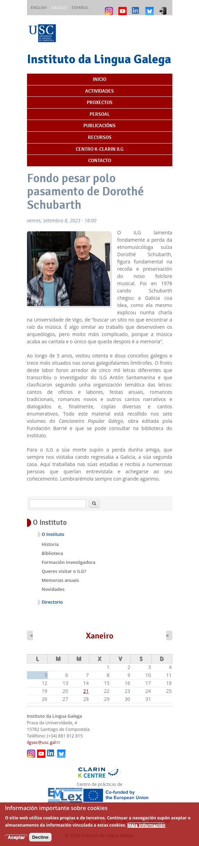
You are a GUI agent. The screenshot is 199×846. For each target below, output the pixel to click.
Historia (50, 544)
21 (86, 691)
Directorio (52, 602)
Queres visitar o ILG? (64, 571)
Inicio (99, 79)
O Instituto (53, 534)
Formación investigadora (68, 562)
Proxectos (99, 102)
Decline (40, 841)
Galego (59, 7)
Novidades (53, 589)
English (39, 7)
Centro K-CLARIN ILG (100, 149)
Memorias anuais (60, 580)
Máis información (146, 828)
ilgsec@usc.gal (43, 742)
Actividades (99, 91)
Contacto (99, 160)
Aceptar (16, 841)
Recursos (99, 137)
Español (80, 7)
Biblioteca (52, 553)
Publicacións (99, 125)
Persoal (100, 114)
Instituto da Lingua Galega (99, 59)
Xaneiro (100, 636)
